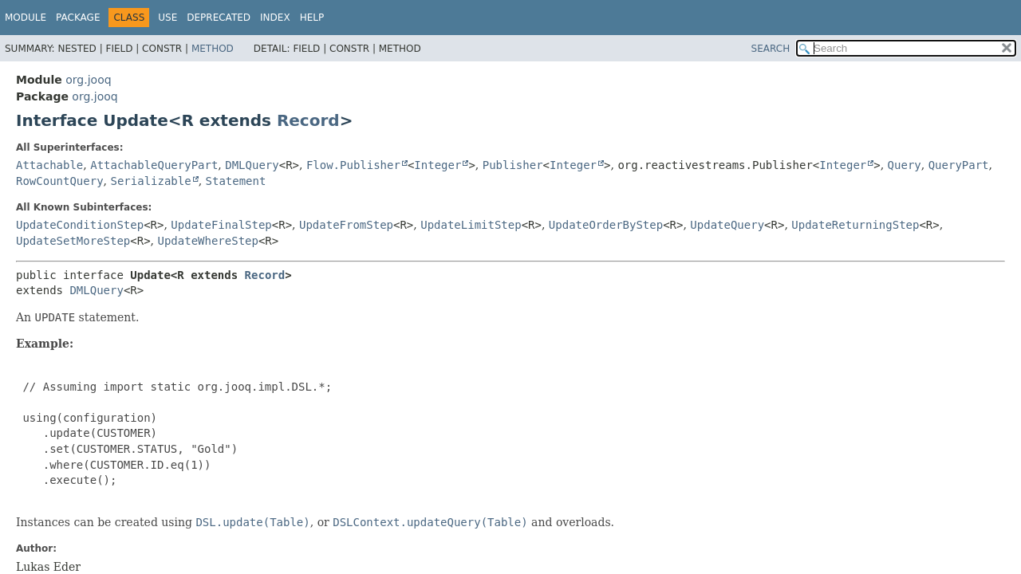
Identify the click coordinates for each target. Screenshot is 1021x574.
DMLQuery (251, 165)
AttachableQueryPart (154, 165)
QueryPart (958, 165)
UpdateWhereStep (208, 240)
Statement (236, 181)
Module (25, 17)
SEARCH (770, 48)
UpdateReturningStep (855, 224)
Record (308, 120)
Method (212, 48)
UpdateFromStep (346, 224)
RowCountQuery (60, 181)
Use (167, 17)
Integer (437, 165)
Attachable (49, 165)
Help (312, 17)
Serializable (150, 181)
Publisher (513, 165)
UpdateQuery (727, 224)
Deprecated (218, 17)
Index (275, 17)
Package (78, 17)
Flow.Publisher (353, 165)
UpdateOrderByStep (606, 224)
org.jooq (88, 79)
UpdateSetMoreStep (73, 240)
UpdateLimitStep (470, 224)
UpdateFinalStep (221, 224)
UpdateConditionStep (80, 224)
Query (904, 165)
